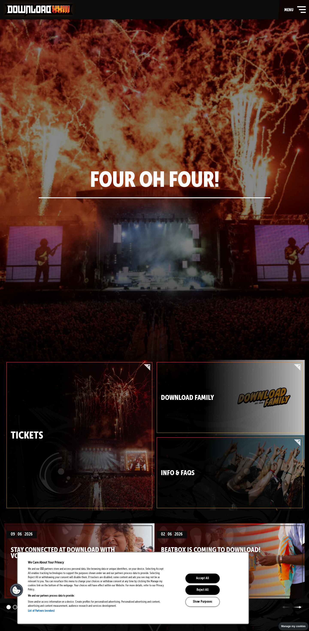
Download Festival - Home (38, 10)
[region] (133, 588)
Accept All (202, 578)
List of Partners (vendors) (41, 611)
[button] (16, 590)
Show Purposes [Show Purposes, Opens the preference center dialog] (202, 601)
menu (294, 9)
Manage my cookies (293, 626)
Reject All (202, 589)
